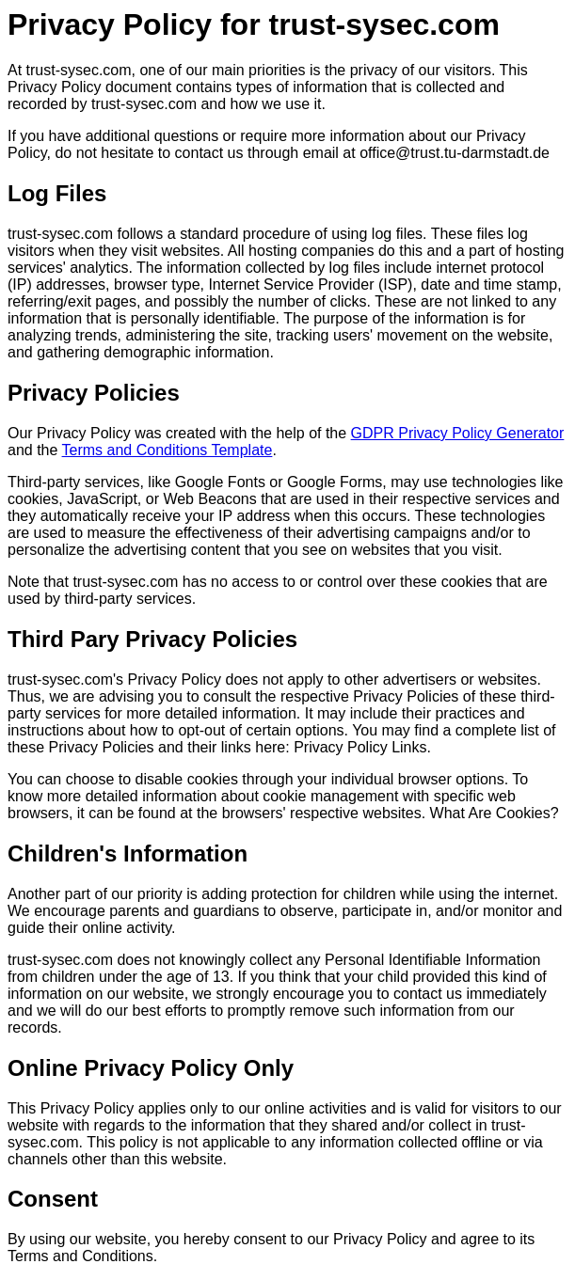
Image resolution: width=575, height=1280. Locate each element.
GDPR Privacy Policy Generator (458, 433)
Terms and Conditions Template (167, 450)
